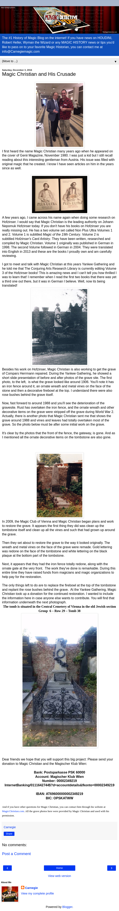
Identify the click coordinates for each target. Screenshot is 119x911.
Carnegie (31, 888)
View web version (59, 876)
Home (59, 868)
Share (9, 833)
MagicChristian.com (13, 811)
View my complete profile (37, 893)
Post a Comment (16, 854)
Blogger (67, 907)
